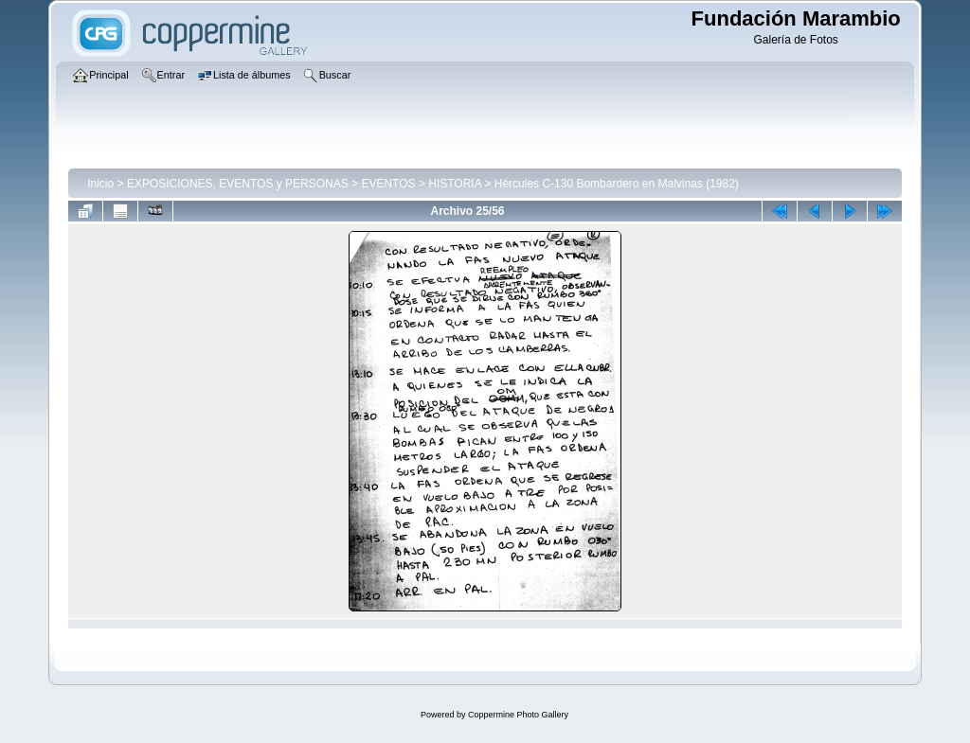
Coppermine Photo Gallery (518, 714)
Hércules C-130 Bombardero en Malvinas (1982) (616, 183)
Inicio (100, 183)
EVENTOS (388, 183)
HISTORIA (454, 183)
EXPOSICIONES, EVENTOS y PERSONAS (238, 183)
